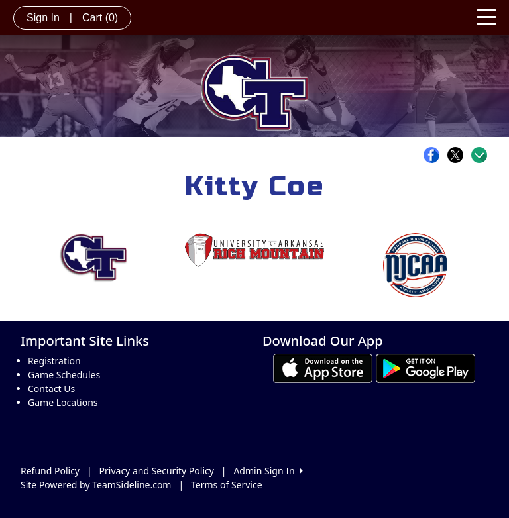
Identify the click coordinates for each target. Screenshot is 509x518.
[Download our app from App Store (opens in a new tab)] (322, 367)
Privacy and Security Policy (156, 470)
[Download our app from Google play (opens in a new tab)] (425, 367)
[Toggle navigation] (486, 16)
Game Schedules (64, 374)
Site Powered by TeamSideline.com (96, 484)
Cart (100, 17)
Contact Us (51, 388)
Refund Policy (50, 470)
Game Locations (63, 402)
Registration (54, 360)
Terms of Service (226, 484)
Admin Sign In (267, 470)
